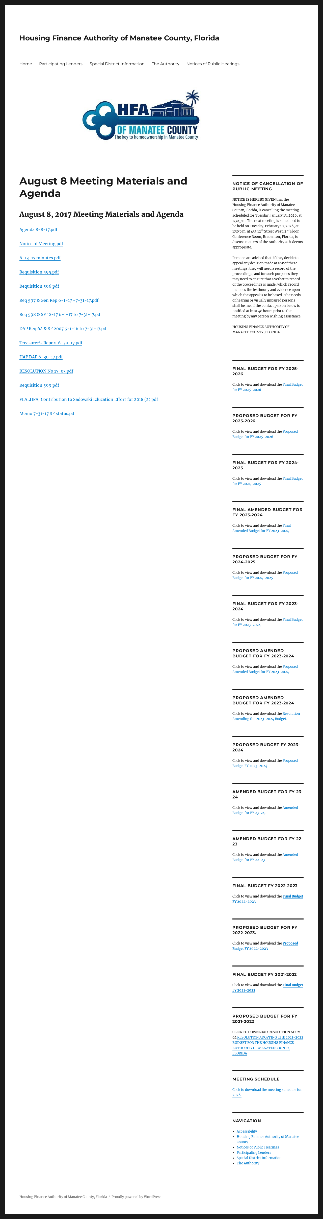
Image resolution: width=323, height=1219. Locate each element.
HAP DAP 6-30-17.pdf (41, 356)
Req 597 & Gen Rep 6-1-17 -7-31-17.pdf (58, 300)
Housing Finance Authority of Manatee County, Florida (119, 38)
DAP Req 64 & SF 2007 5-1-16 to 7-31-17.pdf (63, 328)
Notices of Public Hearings (212, 63)
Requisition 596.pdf (39, 286)
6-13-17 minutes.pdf (40, 257)
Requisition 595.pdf (39, 271)
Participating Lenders (61, 63)
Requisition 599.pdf (39, 385)
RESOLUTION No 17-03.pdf (46, 371)
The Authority (165, 63)
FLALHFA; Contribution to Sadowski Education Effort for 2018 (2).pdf (88, 399)
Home (25, 63)
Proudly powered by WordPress (137, 1197)
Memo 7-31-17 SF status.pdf (47, 413)
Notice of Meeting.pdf (41, 243)
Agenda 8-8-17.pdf (38, 229)
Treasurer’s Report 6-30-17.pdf (50, 342)
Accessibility (247, 1131)
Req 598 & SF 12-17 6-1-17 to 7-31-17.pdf (60, 314)
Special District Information (117, 63)
